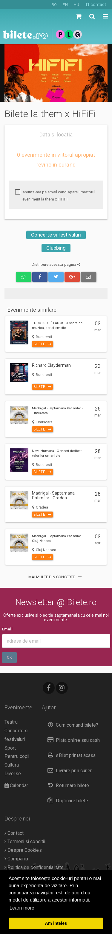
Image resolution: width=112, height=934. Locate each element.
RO (54, 4)
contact (96, 4)
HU (76, 4)
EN (65, 4)
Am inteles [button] (56, 923)
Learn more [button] (22, 907)
